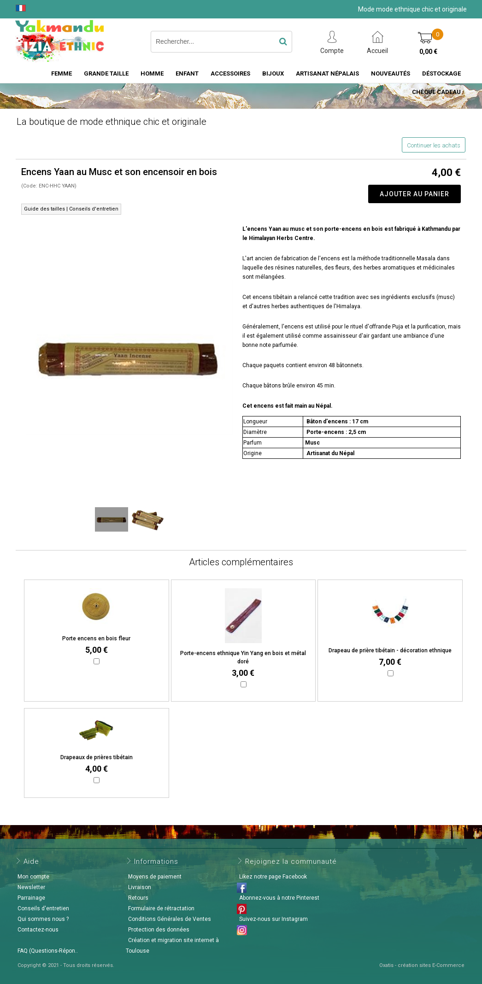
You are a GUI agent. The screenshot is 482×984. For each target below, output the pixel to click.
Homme (152, 73)
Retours (138, 898)
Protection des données (158, 929)
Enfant (187, 73)
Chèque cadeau (436, 91)
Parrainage (31, 898)
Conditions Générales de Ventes (169, 919)
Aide (31, 861)
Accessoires (230, 73)
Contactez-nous (38, 929)
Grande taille (106, 73)
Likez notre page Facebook (273, 876)
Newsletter (31, 887)
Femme (61, 73)
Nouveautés (390, 73)
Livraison (139, 887)
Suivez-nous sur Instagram (273, 919)
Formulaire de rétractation (161, 908)
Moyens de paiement (155, 876)
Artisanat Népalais (327, 73)
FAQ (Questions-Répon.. (48, 951)
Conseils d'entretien (43, 908)
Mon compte (33, 876)
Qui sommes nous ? (43, 919)
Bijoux (273, 73)
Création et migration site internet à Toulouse (172, 945)
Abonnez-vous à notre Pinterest (279, 898)
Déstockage (441, 73)
